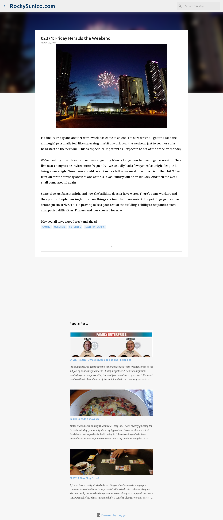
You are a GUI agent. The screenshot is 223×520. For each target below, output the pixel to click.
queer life (59, 227)
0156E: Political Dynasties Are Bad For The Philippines (100, 359)
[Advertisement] (111, 286)
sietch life (75, 227)
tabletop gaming (95, 227)
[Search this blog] (202, 6)
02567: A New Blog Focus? (84, 478)
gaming (46, 227)
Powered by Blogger (111, 515)
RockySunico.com (32, 6)
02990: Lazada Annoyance (84, 419)
